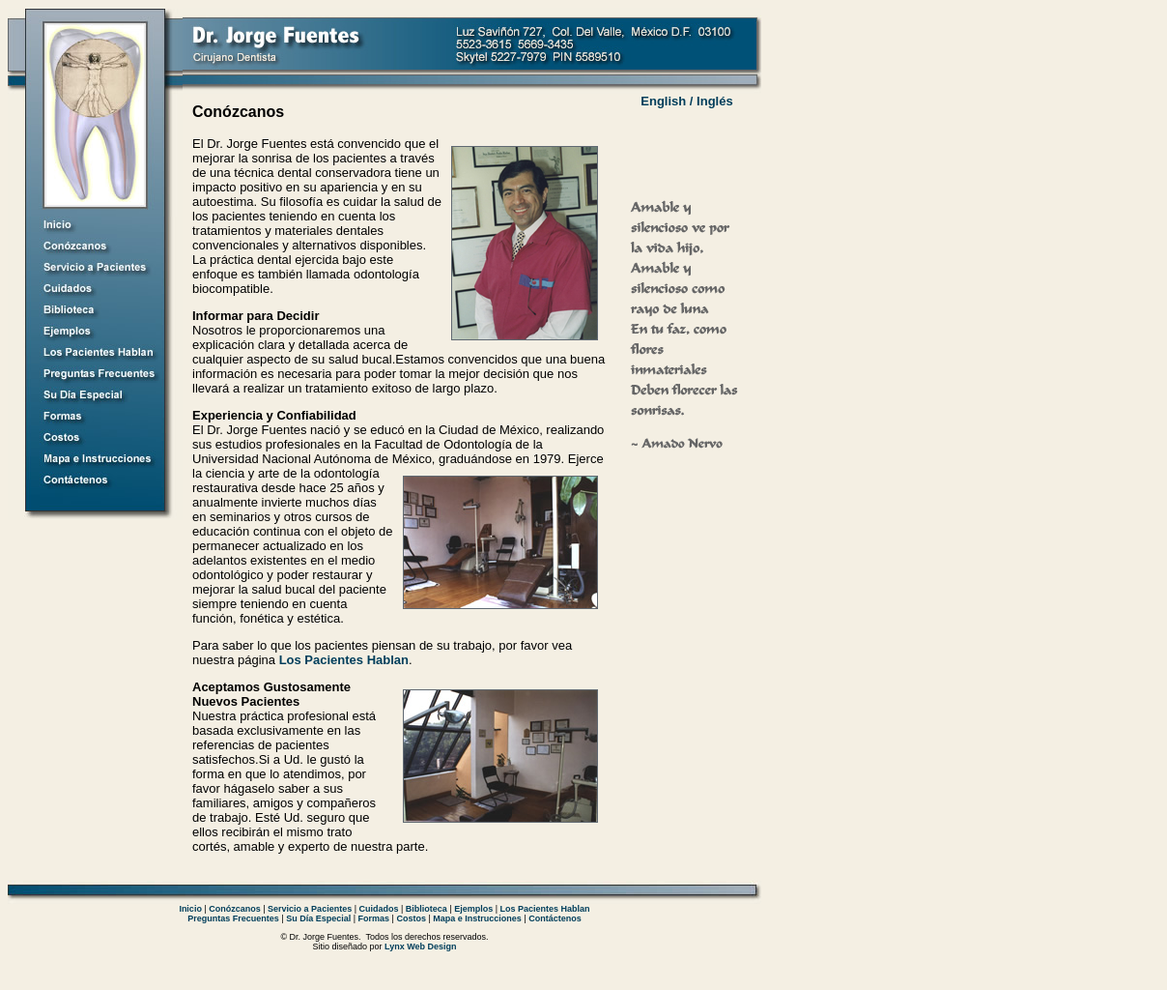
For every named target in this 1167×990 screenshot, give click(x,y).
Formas (374, 918)
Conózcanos (235, 909)
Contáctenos (555, 918)
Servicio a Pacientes (310, 909)
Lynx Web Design (420, 946)
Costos (411, 918)
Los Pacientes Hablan (344, 660)
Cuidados (379, 909)
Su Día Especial (318, 918)
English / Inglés (686, 101)
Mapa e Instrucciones (477, 918)
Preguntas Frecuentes (233, 918)
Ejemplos (473, 909)
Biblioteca (426, 909)
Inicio (190, 909)
